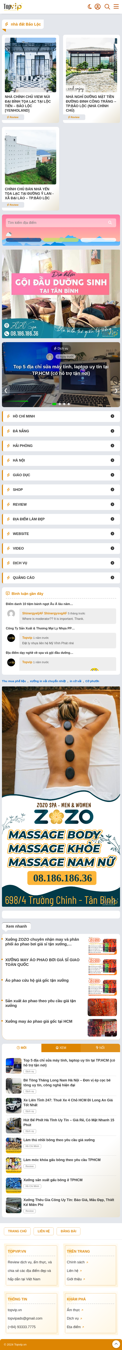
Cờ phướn (92, 681)
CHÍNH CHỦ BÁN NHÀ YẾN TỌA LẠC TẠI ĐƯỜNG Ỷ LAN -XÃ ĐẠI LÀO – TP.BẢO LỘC (29, 193)
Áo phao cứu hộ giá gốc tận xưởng (37, 980)
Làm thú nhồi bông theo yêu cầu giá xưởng (59, 1140)
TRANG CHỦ (17, 1231)
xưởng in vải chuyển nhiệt (48, 681)
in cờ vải (75, 681)
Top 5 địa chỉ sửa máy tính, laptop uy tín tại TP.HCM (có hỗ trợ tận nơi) (61, 370)
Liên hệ (74, 1271)
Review (12, 117)
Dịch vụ (61, 348)
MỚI (21, 1047)
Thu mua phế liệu (14, 681)
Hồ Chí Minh (32, 1146)
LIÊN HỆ (44, 1231)
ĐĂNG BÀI (68, 1231)
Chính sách (77, 1262)
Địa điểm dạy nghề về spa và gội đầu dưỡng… (39, 652)
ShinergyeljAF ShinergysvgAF (44, 613)
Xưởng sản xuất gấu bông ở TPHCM (53, 1180)
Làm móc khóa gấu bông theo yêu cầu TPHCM (62, 1160)
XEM (61, 1047)
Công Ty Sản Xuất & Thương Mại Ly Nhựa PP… (40, 628)
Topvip (27, 637)
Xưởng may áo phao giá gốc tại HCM (38, 1021)
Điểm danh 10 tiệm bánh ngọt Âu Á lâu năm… (39, 604)
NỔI (100, 1047)
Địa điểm (75, 1327)
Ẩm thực (75, 1310)
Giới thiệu (76, 1279)
